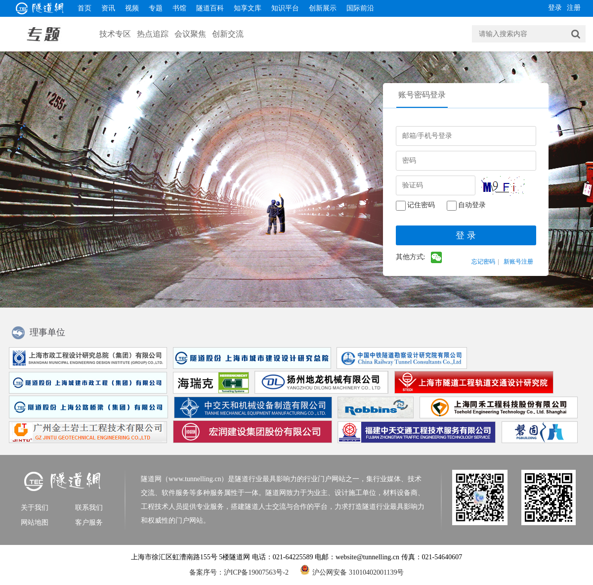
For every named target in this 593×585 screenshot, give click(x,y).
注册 (574, 7)
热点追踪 (153, 34)
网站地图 (34, 522)
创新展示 (323, 8)
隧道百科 (210, 8)
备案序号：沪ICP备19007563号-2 (239, 572)
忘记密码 (483, 261)
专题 (156, 8)
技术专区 (115, 34)
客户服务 (89, 522)
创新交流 (228, 34)
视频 (132, 8)
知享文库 (247, 8)
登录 (555, 7)
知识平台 (285, 8)
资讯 (108, 8)
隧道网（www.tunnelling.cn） (184, 479)
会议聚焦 (190, 34)
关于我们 (34, 507)
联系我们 (89, 507)
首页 (84, 8)
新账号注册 (518, 261)
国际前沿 (360, 8)
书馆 (179, 8)
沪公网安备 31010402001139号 (352, 570)
